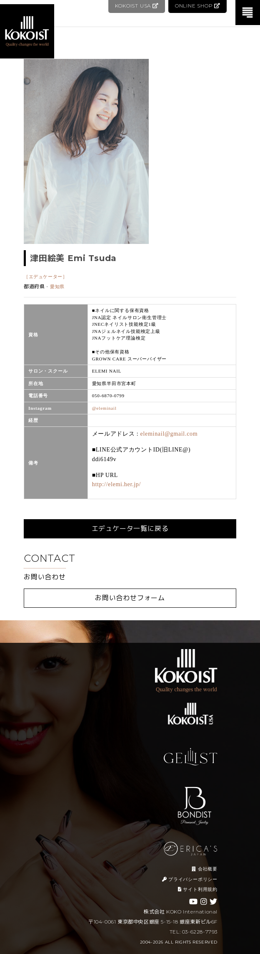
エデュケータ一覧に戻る (130, 529)
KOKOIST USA (136, 6)
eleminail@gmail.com (169, 434)
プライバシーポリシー (190, 879)
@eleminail (104, 408)
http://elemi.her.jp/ (116, 484)
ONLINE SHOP (197, 6)
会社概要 (205, 868)
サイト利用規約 (198, 889)
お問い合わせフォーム (130, 598)
